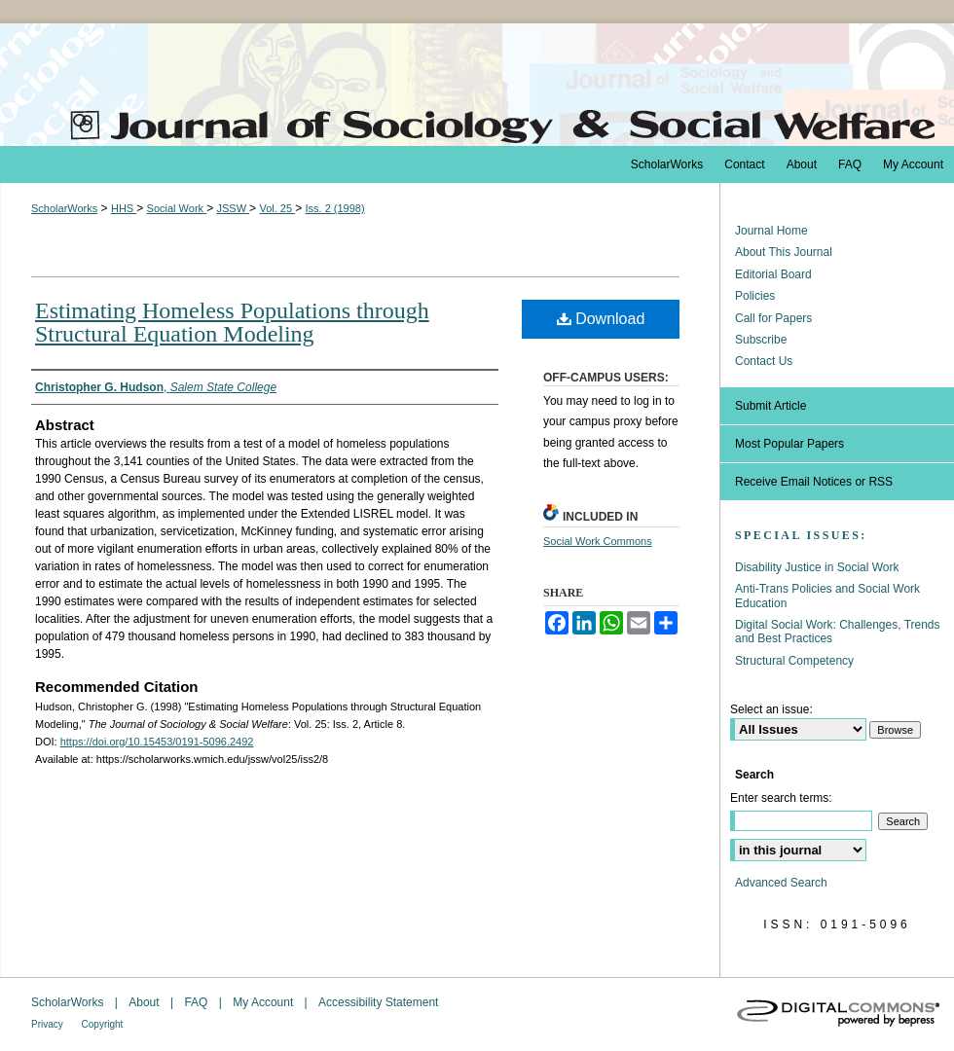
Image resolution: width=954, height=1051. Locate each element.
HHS (123, 208)
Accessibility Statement (378, 1002)
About (145, 1002)
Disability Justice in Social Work (817, 567)
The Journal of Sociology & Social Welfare (477, 84)
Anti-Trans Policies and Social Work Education (827, 595)
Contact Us (763, 361)
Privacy (48, 1024)
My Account (264, 1002)
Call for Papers (773, 318)
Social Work (177, 208)
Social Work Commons (597, 541)
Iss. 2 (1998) (334, 208)
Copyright (103, 1024)
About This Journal (783, 252)
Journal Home (771, 230)
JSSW (232, 208)
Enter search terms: (781, 798)
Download (601, 318)
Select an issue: (771, 709)
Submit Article (770, 406)
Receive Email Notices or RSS (814, 482)
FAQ (197, 1002)
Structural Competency (794, 661)
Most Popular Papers (789, 444)
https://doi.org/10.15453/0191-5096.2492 (157, 741)
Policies (755, 296)
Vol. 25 (277, 208)
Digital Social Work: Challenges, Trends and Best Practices (837, 631)
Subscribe (761, 339)
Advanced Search (781, 882)
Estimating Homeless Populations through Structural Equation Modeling (232, 322)
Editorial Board (773, 274)
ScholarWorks (64, 208)
